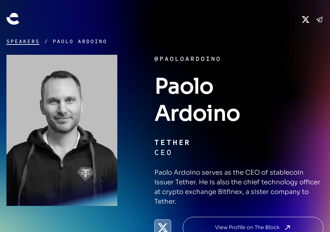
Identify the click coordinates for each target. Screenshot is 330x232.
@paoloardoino (187, 59)
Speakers (23, 41)
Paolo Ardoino (80, 41)
